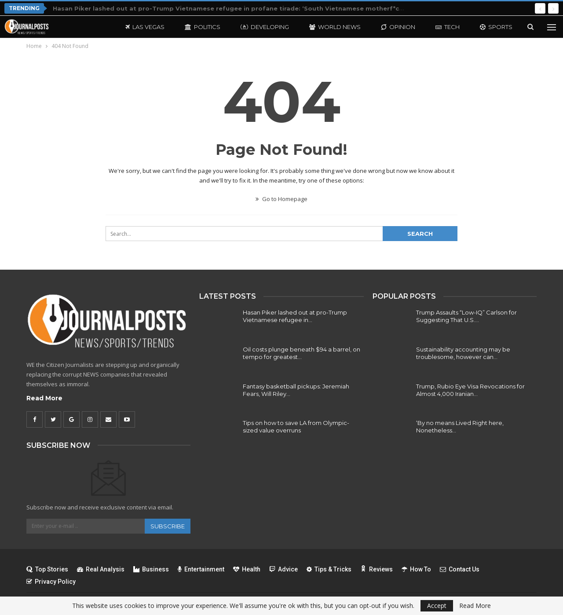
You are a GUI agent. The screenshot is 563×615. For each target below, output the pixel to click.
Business (151, 569)
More (489, 26)
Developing (265, 26)
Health (246, 569)
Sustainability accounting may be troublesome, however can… (463, 353)
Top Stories (47, 569)
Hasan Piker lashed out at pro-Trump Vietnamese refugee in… (295, 316)
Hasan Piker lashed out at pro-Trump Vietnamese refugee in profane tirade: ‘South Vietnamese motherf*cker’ (232, 8)
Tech (447, 26)
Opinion (398, 26)
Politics (202, 26)
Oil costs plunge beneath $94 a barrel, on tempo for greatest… (301, 353)
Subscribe (167, 526)
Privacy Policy (51, 581)
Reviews (376, 569)
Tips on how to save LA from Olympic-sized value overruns (296, 426)
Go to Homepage (281, 199)
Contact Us (459, 569)
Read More (44, 398)
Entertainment (201, 569)
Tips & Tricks (329, 569)
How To (416, 569)
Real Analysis (100, 569)
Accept (436, 605)
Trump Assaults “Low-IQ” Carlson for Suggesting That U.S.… (466, 316)
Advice (283, 569)
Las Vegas (145, 26)
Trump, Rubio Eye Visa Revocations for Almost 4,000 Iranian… (470, 390)
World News (335, 26)
